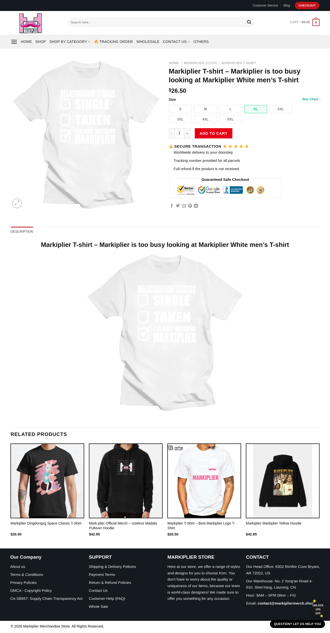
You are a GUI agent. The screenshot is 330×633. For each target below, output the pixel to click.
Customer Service (265, 5)
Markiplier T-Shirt (238, 63)
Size (244, 99)
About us (17, 566)
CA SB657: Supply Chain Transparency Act (46, 598)
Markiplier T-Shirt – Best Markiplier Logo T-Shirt (201, 525)
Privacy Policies (23, 582)
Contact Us (176, 41)
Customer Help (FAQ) (107, 598)
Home (26, 42)
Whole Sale (98, 606)
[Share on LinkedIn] (196, 206)
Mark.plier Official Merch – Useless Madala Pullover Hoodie (123, 525)
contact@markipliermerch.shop (286, 603)
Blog (287, 5)
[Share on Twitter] (178, 206)
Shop (40, 42)
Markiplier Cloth (200, 63)
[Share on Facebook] (172, 206)
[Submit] (249, 22)
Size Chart (311, 99)
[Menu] (14, 41)
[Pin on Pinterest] (190, 206)
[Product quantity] (179, 133)
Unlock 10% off (318, 609)
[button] (180, 109)
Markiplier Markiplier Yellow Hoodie (273, 523)
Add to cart (213, 133)
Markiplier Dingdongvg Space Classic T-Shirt (45, 523)
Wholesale (147, 42)
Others (201, 42)
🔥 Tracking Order (113, 42)
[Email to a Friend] (184, 206)
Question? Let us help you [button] (297, 624)
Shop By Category (69, 41)
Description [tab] (22, 231)
